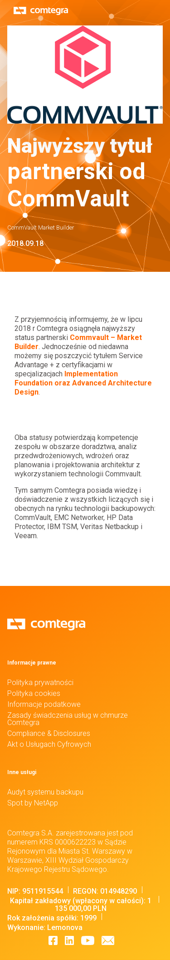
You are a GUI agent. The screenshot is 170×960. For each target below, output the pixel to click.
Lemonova (65, 927)
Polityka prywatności (40, 682)
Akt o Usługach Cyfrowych (49, 744)
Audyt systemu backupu (45, 792)
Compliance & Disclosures (48, 733)
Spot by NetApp (32, 803)
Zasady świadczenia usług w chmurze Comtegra (67, 719)
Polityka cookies (33, 693)
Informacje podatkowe (44, 704)
